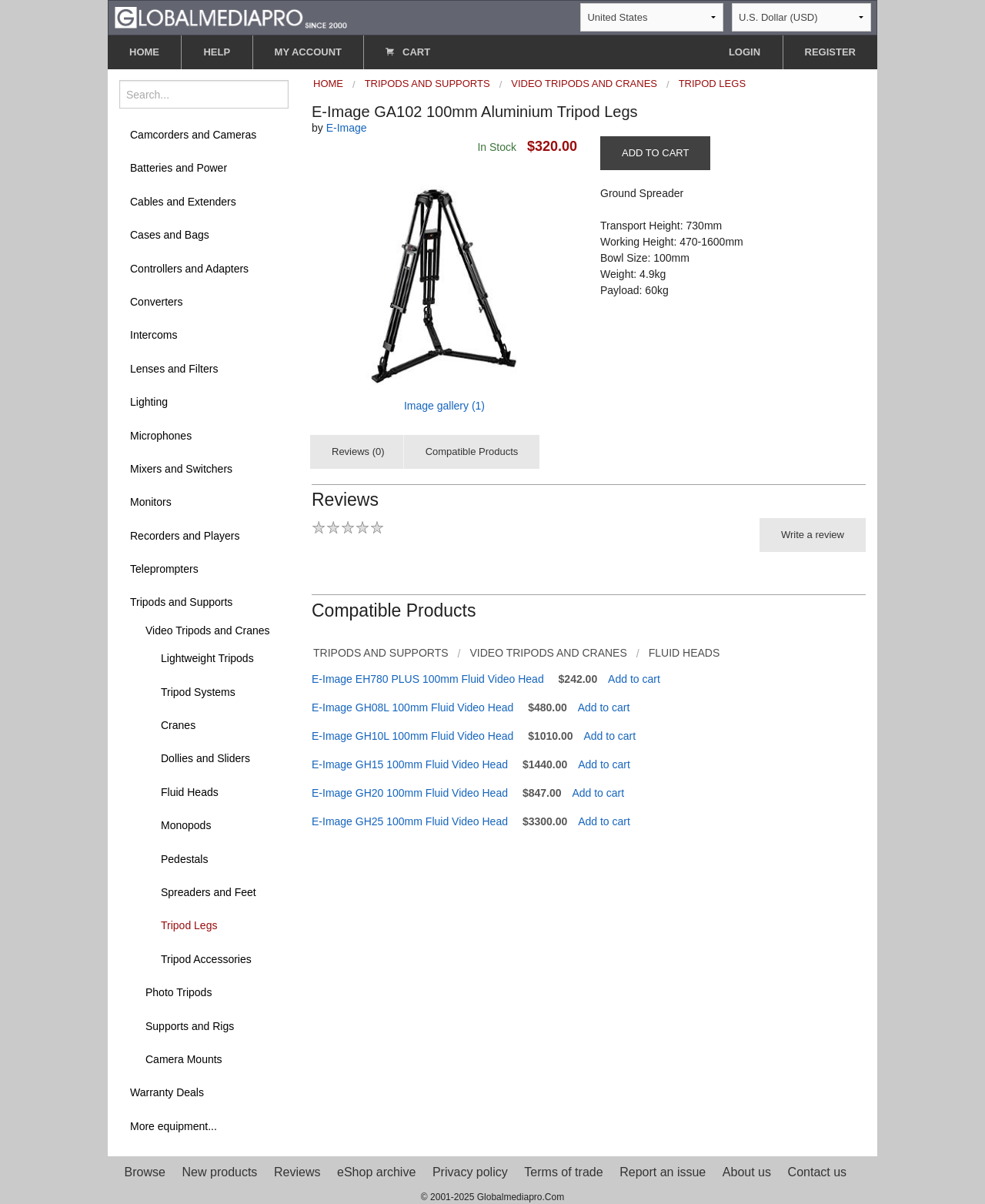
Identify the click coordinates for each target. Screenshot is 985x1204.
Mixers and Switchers (181, 469)
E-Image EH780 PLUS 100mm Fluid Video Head (428, 679)
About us (747, 1172)
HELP (216, 52)
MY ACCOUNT (308, 52)
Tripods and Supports (181, 602)
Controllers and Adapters (189, 269)
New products (220, 1172)
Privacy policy (470, 1172)
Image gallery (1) (444, 406)
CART (408, 52)
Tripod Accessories (206, 959)
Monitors (151, 502)
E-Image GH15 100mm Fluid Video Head (410, 764)
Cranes (178, 725)
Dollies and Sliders (205, 758)
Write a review (812, 534)
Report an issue (662, 1172)
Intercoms (153, 335)
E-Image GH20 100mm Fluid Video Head (410, 793)
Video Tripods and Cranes (207, 630)
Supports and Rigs (189, 1026)
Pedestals (184, 859)
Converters (156, 302)
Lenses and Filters (174, 369)
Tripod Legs (189, 925)
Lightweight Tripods (207, 658)
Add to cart (634, 679)
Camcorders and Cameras (193, 135)
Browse (145, 1172)
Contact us (817, 1172)
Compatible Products (472, 451)
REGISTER (830, 52)
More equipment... (173, 1126)
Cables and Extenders (183, 202)
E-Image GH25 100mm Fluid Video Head (410, 821)
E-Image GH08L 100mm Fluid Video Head (412, 707)
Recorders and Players (184, 536)
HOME (144, 52)
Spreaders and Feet (208, 892)
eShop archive (376, 1172)
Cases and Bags (169, 235)
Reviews (297, 1172)
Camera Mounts (183, 1059)
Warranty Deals (167, 1092)
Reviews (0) (358, 451)
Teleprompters (164, 569)
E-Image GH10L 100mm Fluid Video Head (412, 736)
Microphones (161, 436)
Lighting (149, 402)
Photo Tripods (178, 992)
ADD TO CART (655, 153)
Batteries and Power (178, 168)
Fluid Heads (190, 792)
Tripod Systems (198, 692)
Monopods (186, 825)
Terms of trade (563, 1172)
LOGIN (744, 52)
